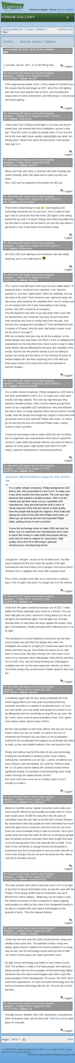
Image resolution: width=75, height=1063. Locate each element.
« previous (62, 29)
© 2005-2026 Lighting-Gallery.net (19, 1049)
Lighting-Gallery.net (12, 29)
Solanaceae (25, 119)
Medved (33, 280)
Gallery (26, 17)
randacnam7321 (37, 879)
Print (70, 1039)
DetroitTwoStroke (28, 386)
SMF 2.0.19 (45, 1049)
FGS (31, 471)
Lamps (30, 29)
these (58, 1018)
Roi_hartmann (36, 802)
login (59, 9)
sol (30, 601)
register (70, 9)
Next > (16, 1039)
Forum (9, 17)
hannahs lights (27, 202)
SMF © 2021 (58, 1049)
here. (18, 144)
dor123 (33, 78)
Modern (41, 29)
